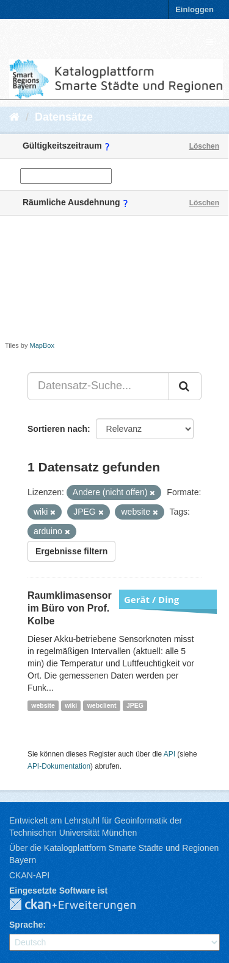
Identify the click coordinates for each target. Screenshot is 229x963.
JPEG (135, 705)
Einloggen (194, 9)
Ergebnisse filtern (71, 551)
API (169, 754)
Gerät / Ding (151, 599)
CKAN (82, 905)
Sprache (26, 924)
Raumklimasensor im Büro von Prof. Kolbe (69, 608)
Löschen (204, 146)
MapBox (42, 345)
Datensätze (64, 117)
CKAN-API (29, 875)
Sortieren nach (57, 429)
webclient (102, 705)
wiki (71, 705)
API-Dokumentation (58, 766)
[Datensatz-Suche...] (98, 386)
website (43, 705)
